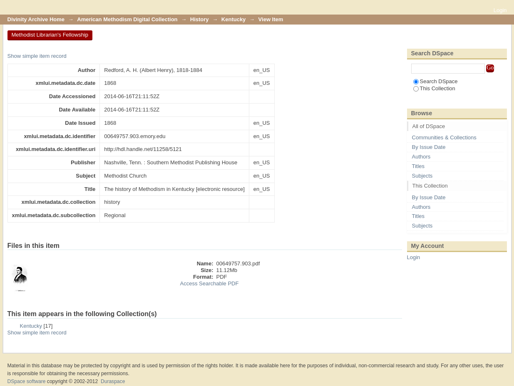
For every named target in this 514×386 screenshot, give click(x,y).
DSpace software (26, 381)
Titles (418, 166)
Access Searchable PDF (209, 283)
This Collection (434, 88)
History (199, 19)
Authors (421, 156)
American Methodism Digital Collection (127, 19)
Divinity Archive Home (36, 19)
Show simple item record (37, 56)
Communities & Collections (444, 137)
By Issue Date (429, 147)
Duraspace (113, 381)
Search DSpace (435, 81)
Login (500, 10)
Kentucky (233, 19)
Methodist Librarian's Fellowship (50, 35)
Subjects (422, 176)
